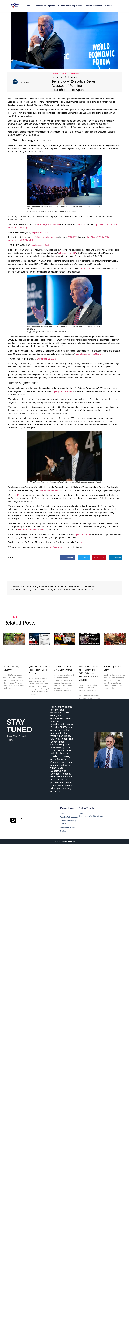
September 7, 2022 (40, 245)
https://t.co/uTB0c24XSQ (105, 224)
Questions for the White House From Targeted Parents (39, 669)
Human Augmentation (50, 490)
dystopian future (82, 534)
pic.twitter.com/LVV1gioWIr (20, 227)
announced (85, 269)
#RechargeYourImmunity (48, 224)
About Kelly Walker (94, 6)
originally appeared (58, 547)
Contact (108, 6)
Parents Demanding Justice (70, 6)
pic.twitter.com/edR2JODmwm (89, 354)
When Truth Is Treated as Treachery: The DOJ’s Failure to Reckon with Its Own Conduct (89, 673)
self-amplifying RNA (67, 253)
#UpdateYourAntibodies (46, 237)
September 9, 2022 (40, 232)
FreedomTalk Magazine (45, 6)
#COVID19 (81, 224)
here (83, 542)
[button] (67, 557)
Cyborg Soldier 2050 (62, 391)
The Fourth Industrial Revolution (32, 530)
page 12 (15, 495)
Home (29, 6)
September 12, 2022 (46, 359)
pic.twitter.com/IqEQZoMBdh (21, 240)
